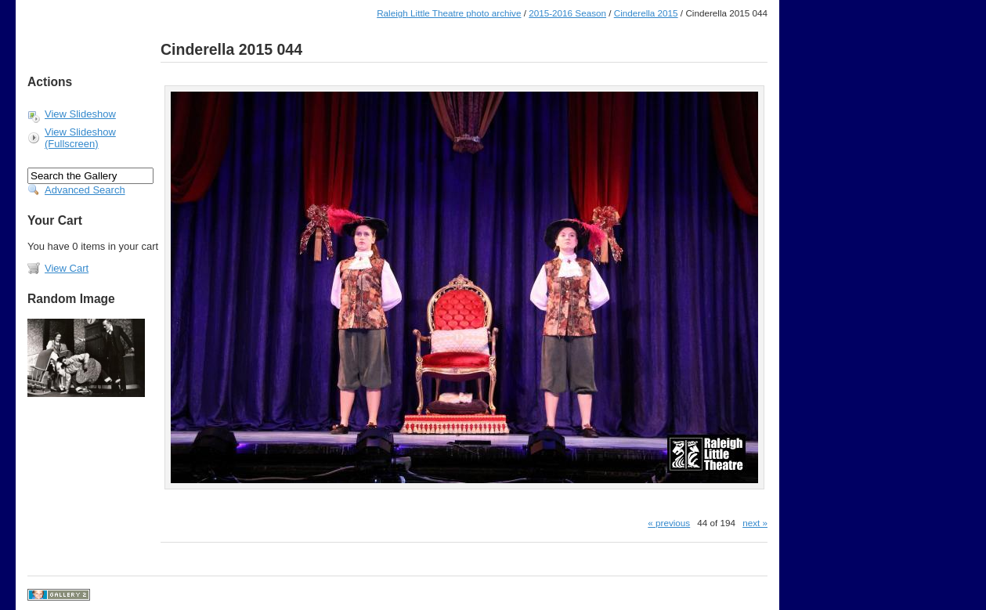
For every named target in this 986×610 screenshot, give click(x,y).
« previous (669, 523)
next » (754, 523)
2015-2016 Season (567, 13)
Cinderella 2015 (646, 13)
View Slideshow (80, 114)
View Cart (66, 268)
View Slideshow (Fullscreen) (80, 138)
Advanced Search (85, 190)
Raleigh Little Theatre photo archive (449, 13)
